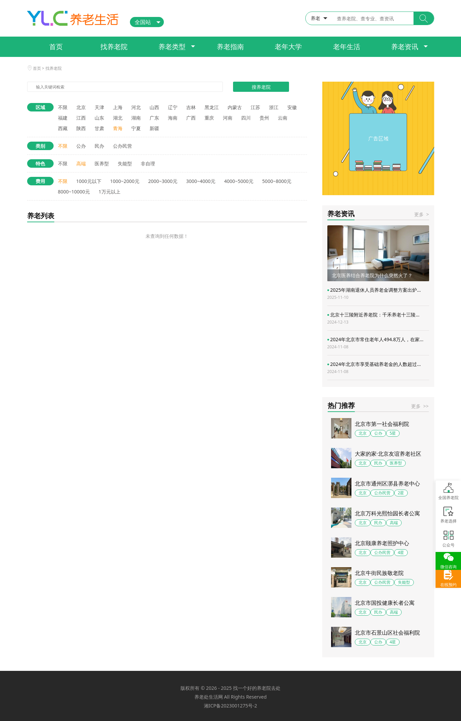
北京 (81, 107)
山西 (154, 107)
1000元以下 (88, 181)
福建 (63, 118)
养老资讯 (404, 46)
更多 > (421, 214)
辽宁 (172, 107)
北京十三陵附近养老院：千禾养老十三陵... (373, 318)
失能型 (125, 163)
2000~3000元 (162, 181)
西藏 (63, 128)
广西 (191, 118)
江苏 (255, 107)
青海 (117, 128)
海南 (172, 118)
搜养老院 (261, 87)
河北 (136, 107)
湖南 (136, 118)
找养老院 (114, 46)
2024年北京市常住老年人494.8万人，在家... (375, 343)
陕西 (81, 128)
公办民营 (122, 146)
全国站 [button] (143, 22)
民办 (99, 146)
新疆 (154, 128)
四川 (246, 118)
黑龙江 (212, 107)
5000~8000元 (276, 181)
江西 (81, 118)
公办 (81, 146)
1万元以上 (109, 191)
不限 (63, 107)
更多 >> (419, 406)
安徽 (292, 107)
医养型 (102, 163)
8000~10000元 (74, 191)
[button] (424, 18)
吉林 (191, 107)
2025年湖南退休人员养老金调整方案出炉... (374, 293)
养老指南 (230, 46)
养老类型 (172, 46)
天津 (99, 107)
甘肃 (99, 128)
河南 (227, 118)
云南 (282, 118)
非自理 (148, 163)
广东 (154, 118)
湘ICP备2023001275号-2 (230, 705)
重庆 (209, 118)
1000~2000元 (124, 181)
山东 (99, 118)
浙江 (273, 107)
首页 (56, 46)
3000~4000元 (200, 181)
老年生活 (346, 46)
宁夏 (136, 128)
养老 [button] (315, 18)
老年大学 (288, 46)
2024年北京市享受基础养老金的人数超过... (374, 367)
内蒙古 (235, 107)
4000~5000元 (238, 181)
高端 (81, 163)
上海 (117, 107)
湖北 (117, 118)
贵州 (264, 118)
